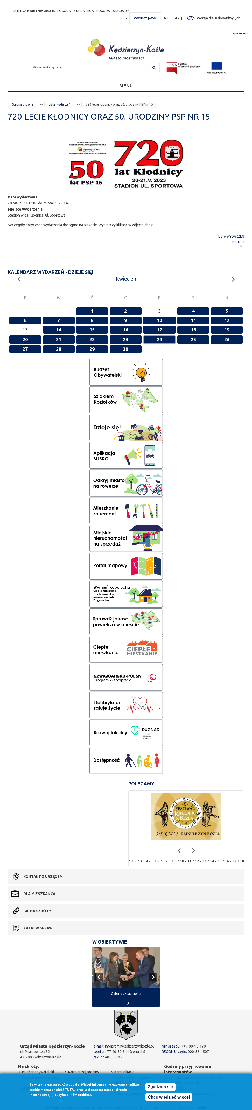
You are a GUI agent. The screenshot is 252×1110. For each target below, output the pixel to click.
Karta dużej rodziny (83, 1072)
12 (226, 320)
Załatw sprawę (38, 928)
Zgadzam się (160, 1087)
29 (92, 349)
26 (226, 339)
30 (125, 349)
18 (193, 329)
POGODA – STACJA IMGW (75, 10)
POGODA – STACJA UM (113, 10)
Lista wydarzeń (60, 104)
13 (204, 861)
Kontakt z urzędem (43, 877)
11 (193, 320)
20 (25, 339)
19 (226, 329)
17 (159, 329)
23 (125, 339)
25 (193, 339)
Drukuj (238, 242)
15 (92, 329)
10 (159, 320)
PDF (241, 245)
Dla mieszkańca (39, 894)
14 (58, 329)
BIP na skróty (37, 911)
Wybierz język (145, 18)
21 (58, 339)
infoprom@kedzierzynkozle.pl (129, 1046)
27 (25, 349)
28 (58, 349)
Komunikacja (124, 1072)
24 (159, 339)
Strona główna (22, 104)
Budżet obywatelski (38, 1072)
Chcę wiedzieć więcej (169, 1097)
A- (177, 18)
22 (92, 339)
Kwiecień (126, 279)
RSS (124, 18)
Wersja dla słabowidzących (218, 18)
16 (125, 329)
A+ (166, 18)
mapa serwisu (239, 33)
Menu (126, 85)
